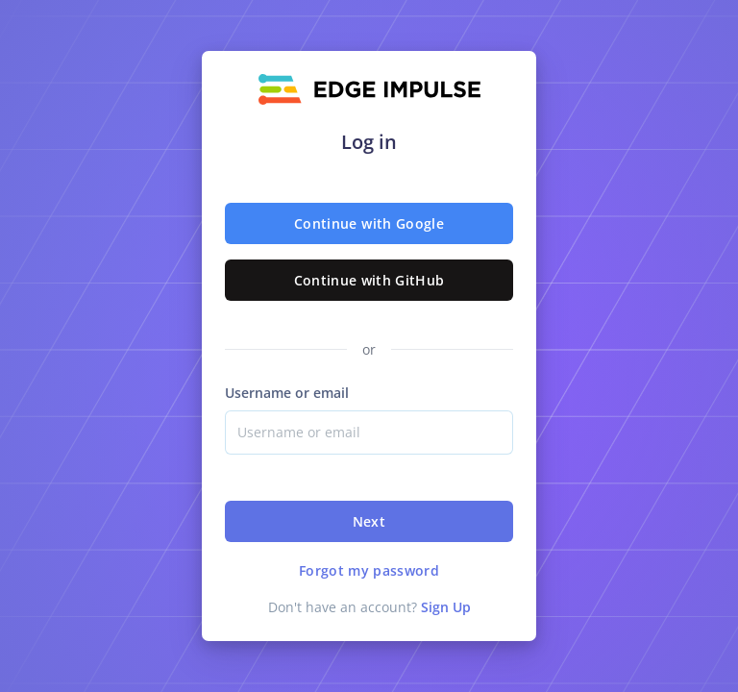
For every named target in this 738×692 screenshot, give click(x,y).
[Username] (369, 432)
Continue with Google (369, 223)
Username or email (287, 392)
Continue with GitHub (369, 280)
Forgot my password (369, 570)
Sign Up (446, 607)
